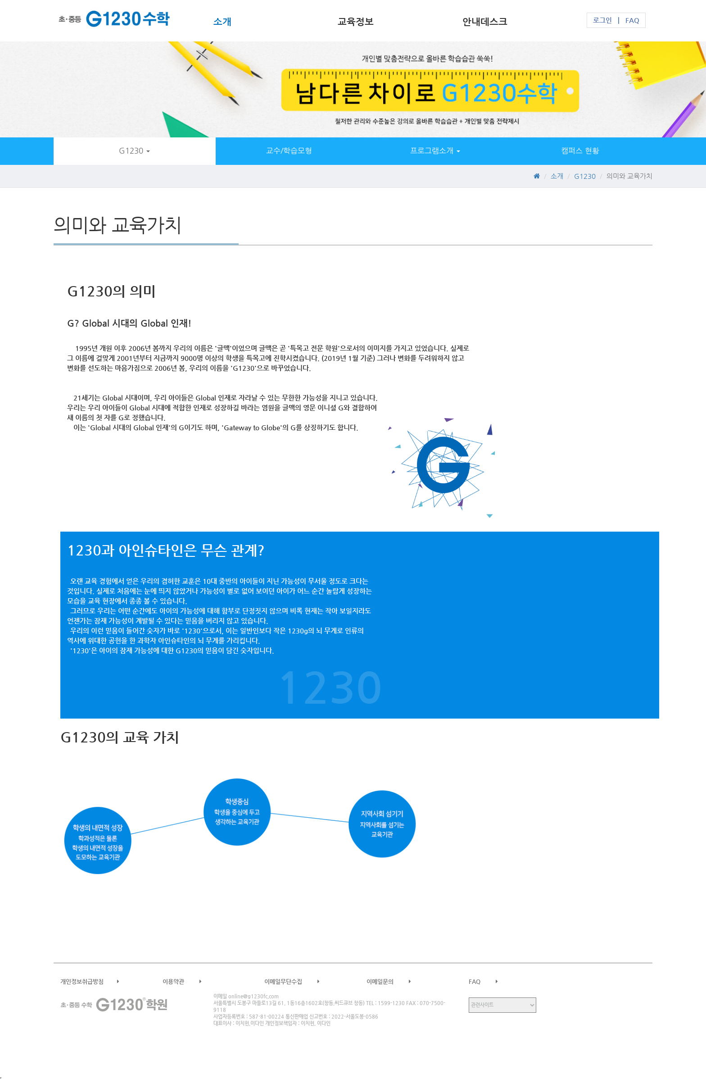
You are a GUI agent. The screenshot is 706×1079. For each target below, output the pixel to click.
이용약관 (189, 981)
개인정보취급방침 (96, 981)
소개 (222, 21)
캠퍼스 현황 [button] (580, 150)
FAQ (632, 20)
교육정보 (356, 21)
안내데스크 (484, 21)
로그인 (602, 20)
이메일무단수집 (298, 981)
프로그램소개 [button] (435, 150)
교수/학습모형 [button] (289, 150)
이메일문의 (396, 981)
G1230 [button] (134, 150)
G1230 (114, 20)
